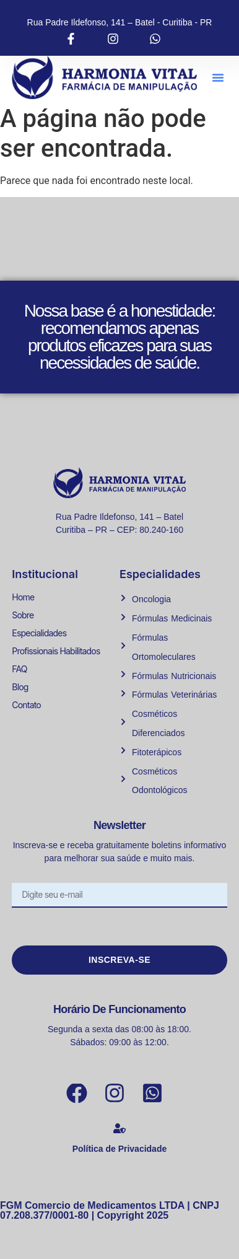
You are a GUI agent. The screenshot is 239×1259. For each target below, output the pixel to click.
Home (23, 597)
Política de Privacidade (119, 1149)
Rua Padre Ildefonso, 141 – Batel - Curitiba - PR (119, 22)
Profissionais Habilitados (56, 651)
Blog (20, 687)
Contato (26, 705)
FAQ (19, 669)
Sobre (22, 615)
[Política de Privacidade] (119, 1128)
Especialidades (39, 633)
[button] (218, 77)
